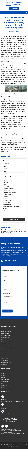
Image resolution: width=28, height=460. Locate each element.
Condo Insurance (8, 194)
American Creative (16, 446)
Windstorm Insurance (6, 341)
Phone (5, 166)
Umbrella (6, 182)
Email (4, 171)
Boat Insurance (4, 346)
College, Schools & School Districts (12, 206)
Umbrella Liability (5, 350)
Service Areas (4, 381)
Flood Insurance (5, 337)
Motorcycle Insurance (6, 348)
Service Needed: (8, 177)
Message (5, 209)
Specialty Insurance (6, 354)
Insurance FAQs (5, 379)
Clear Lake (13, 429)
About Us (3, 373)
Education (6, 186)
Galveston (10, 430)
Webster (13, 433)
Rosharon (8, 433)
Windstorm (7, 190)
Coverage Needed (6, 293)
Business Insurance (8, 188)
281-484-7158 (5, 414)
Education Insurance (6, 362)
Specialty (6, 196)
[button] (26, 12)
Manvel (5, 432)
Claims (3, 377)
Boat (5, 184)
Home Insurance (5, 364)
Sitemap (3, 387)
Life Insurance (7, 200)
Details (3, 300)
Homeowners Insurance (10, 192)
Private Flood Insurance (6, 339)
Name (5, 161)
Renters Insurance (8, 181)
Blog (2, 383)
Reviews (3, 375)
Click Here (3, 408)
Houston (15, 430)
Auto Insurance (7, 179)
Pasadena (10, 432)
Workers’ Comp (5, 358)
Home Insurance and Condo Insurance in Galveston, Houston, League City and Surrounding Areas (13, 231)
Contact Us (4, 385)
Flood (5, 198)
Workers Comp (7, 202)
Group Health (7, 204)
